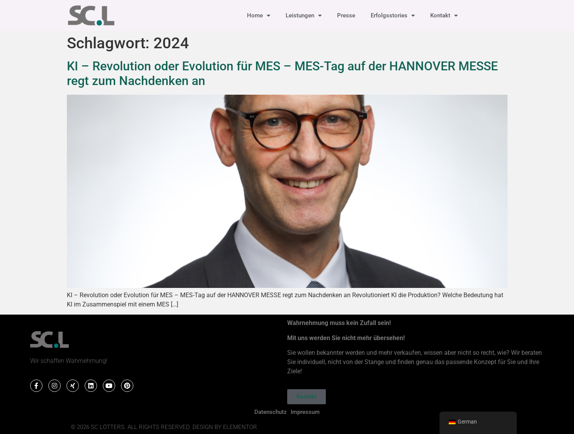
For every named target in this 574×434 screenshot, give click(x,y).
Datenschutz (270, 411)
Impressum (305, 411)
